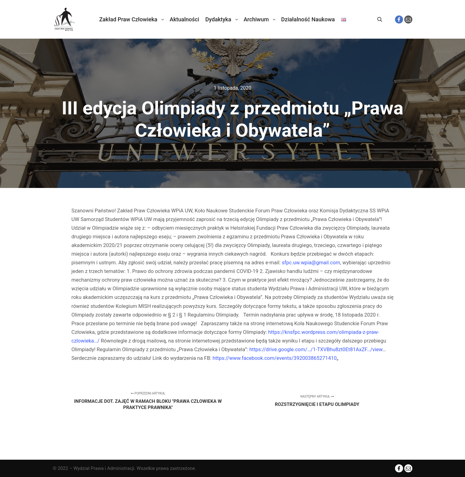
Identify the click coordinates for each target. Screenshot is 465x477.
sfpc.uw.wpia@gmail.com (311, 263)
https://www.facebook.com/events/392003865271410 (274, 358)
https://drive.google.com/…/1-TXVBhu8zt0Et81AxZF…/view (316, 349)
